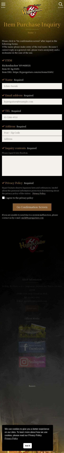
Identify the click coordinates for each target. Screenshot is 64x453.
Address (15, 126)
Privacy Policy (19, 183)
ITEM (8, 60)
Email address (19, 95)
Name (14, 79)
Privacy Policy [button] (11, 438)
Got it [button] (27, 446)
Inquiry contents (21, 148)
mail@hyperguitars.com (32, 217)
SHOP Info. (32, 308)
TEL (13, 110)
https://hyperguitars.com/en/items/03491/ (33, 72)
